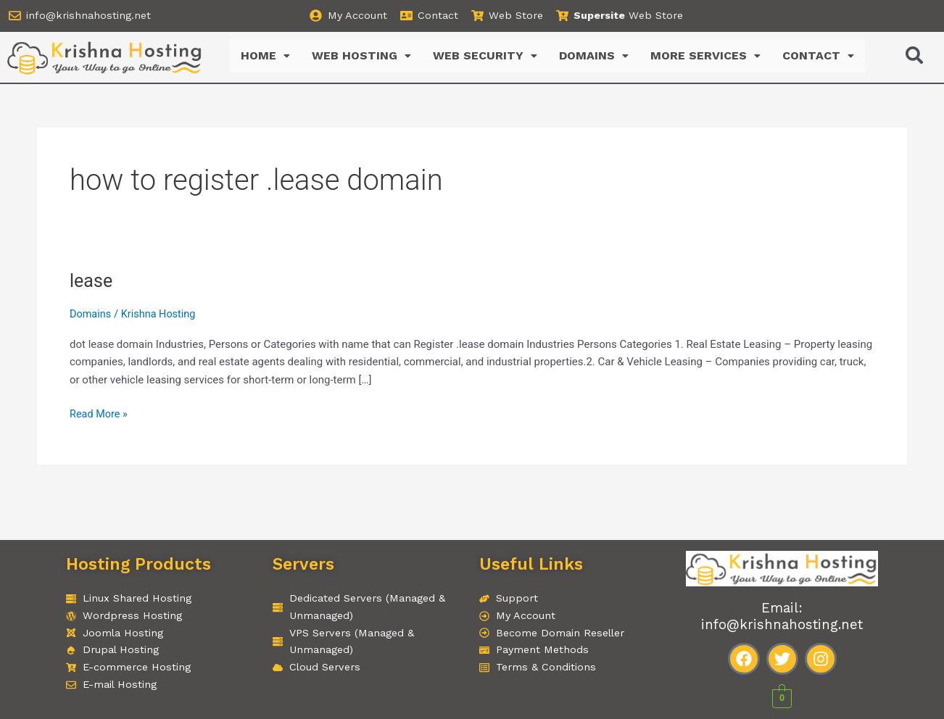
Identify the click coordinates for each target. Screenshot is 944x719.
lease (92, 281)
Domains (91, 314)
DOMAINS (594, 56)
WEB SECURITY (485, 56)
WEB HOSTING (361, 56)
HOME (265, 56)
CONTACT (818, 56)
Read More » (100, 413)
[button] (265, 56)
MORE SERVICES (705, 56)
